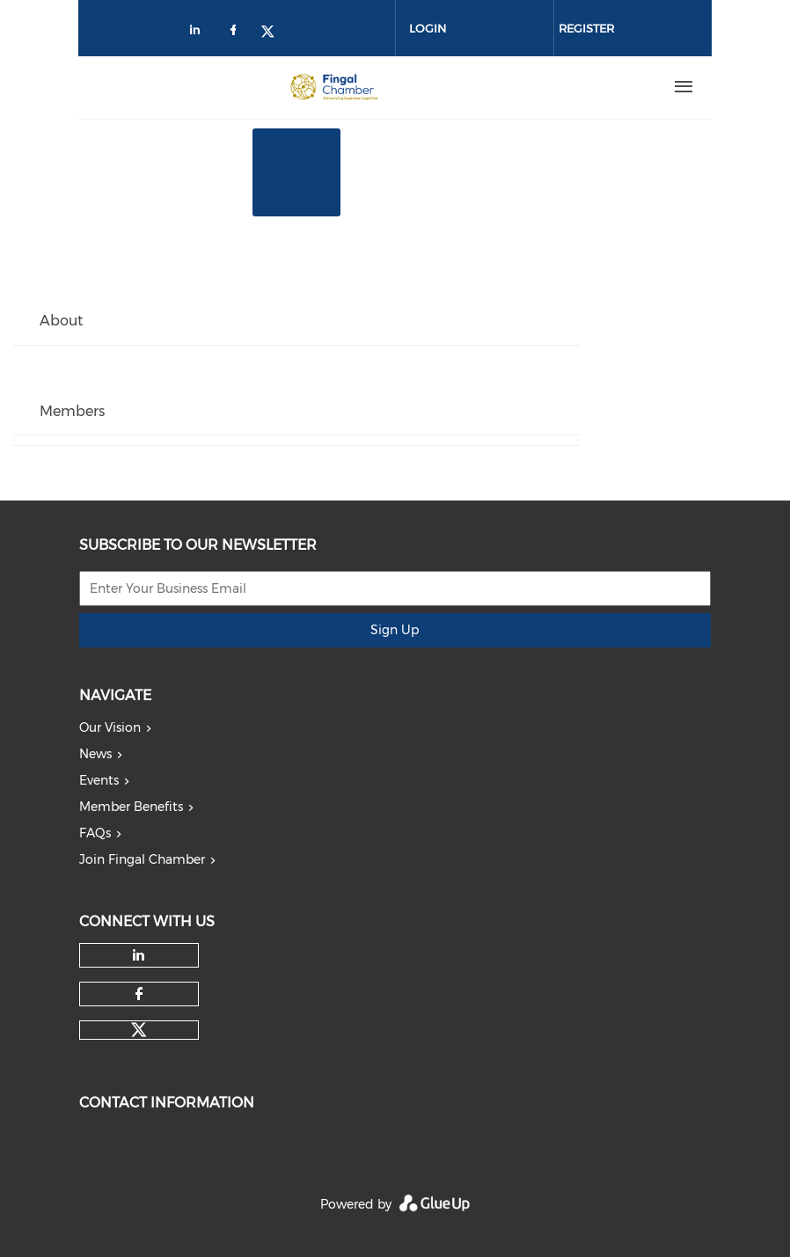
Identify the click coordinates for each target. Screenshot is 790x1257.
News (95, 754)
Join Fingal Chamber (142, 859)
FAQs (95, 833)
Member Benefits (131, 807)
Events (99, 780)
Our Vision (110, 727)
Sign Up (394, 630)
